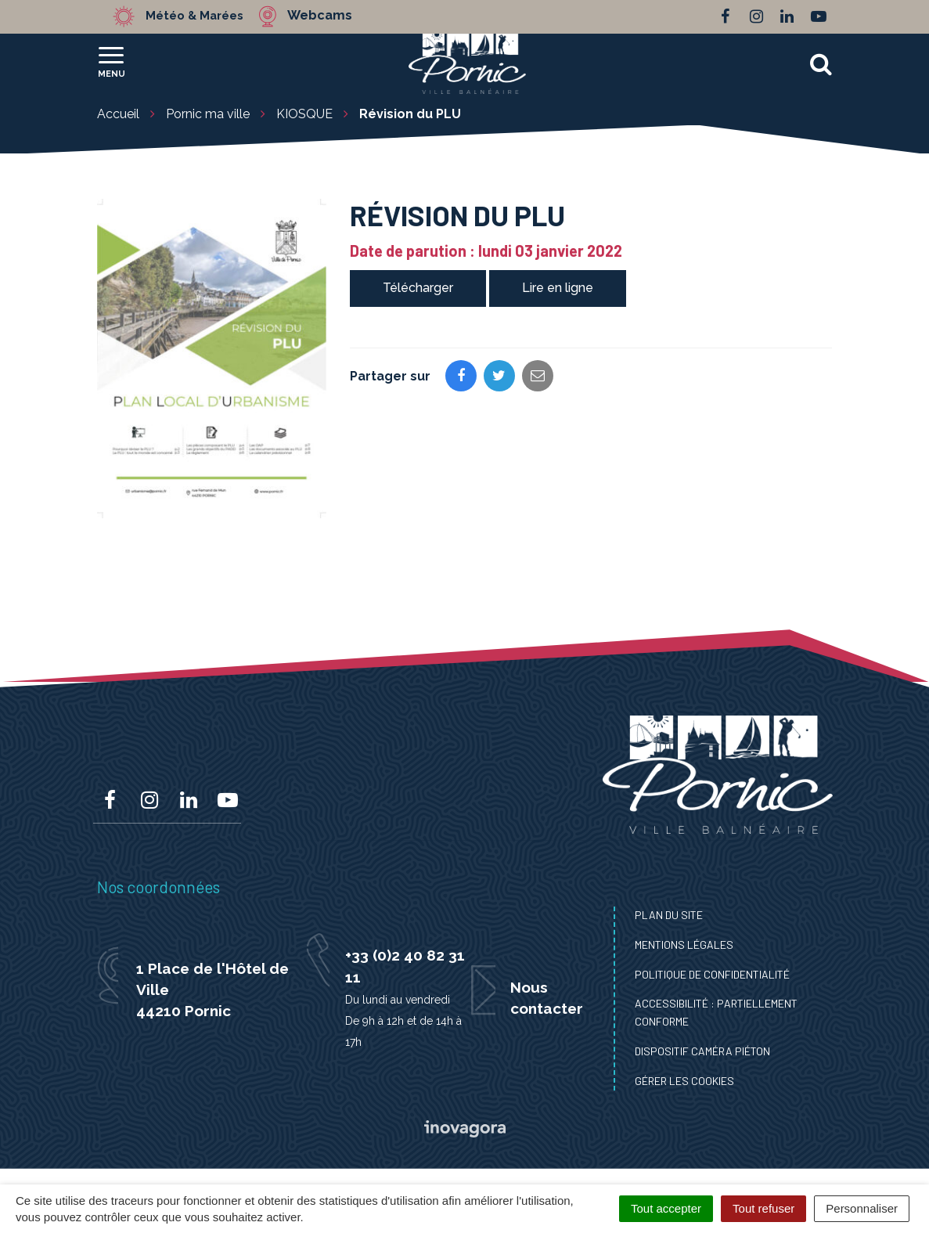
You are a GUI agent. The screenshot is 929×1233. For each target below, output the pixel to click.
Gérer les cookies (684, 1080)
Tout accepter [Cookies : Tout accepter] (666, 1208)
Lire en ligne (557, 287)
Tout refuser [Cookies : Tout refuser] (763, 1208)
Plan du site (669, 914)
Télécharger (418, 287)
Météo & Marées (200, 15)
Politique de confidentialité (712, 974)
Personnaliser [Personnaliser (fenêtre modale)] (862, 1208)
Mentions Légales (684, 944)
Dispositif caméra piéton (702, 1051)
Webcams (331, 15)
